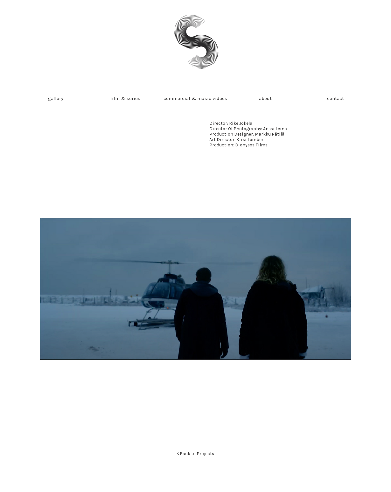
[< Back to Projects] (195, 453)
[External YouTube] (116, 165)
